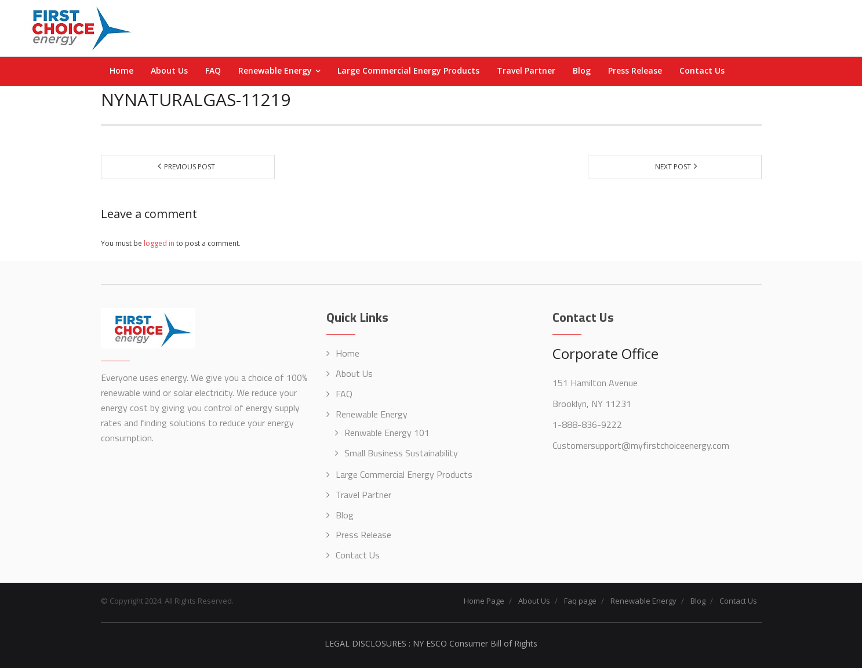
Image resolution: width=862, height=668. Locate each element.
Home (347, 353)
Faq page (580, 601)
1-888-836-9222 (587, 424)
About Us (354, 373)
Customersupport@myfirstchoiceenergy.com (640, 445)
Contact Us (358, 555)
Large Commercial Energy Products (404, 474)
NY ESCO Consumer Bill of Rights (475, 643)
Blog (345, 515)
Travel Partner (363, 495)
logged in (159, 243)
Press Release (363, 535)
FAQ (344, 394)
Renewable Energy (372, 414)
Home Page (484, 601)
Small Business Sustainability (401, 453)
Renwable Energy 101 (387, 433)
